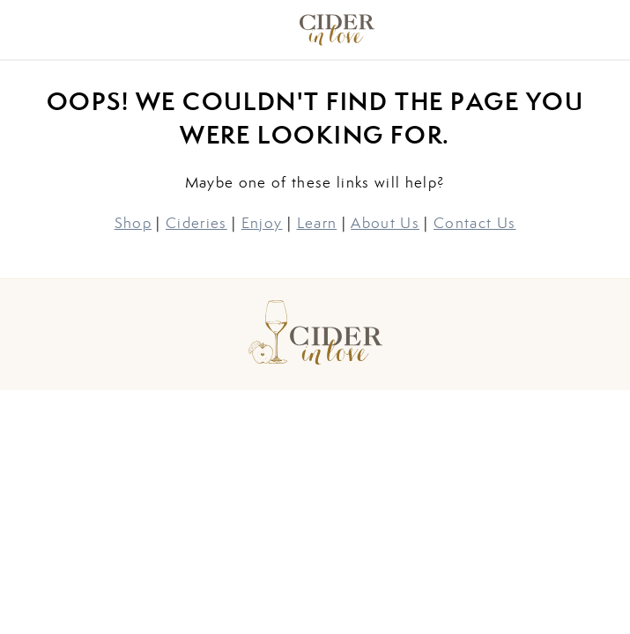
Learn (317, 222)
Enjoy (262, 222)
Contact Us (474, 222)
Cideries (196, 222)
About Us (385, 222)
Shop (133, 222)
